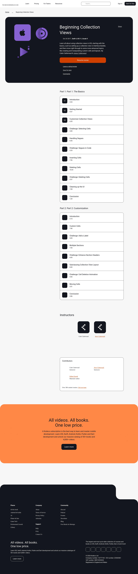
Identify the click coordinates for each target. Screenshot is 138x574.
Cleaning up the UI (77, 187)
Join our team (82, 387)
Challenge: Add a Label (79, 236)
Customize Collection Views (81, 119)
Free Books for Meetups (68, 524)
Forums (63, 515)
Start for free (130, 4)
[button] (28, 4)
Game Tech (14, 521)
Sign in (120, 4)
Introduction (74, 99)
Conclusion (74, 196)
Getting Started (76, 109)
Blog (62, 521)
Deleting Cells (75, 167)
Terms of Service (41, 512)
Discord (63, 509)
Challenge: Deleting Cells (80, 177)
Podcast (63, 512)
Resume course (82, 60)
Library (13, 527)
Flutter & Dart (15, 518)
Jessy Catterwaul (80, 53)
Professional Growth (17, 524)
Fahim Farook (74, 376)
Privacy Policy (40, 515)
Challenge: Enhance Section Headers (85, 255)
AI (11, 515)
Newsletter (64, 518)
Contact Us (39, 534)
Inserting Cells (75, 158)
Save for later (66, 70)
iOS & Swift (14, 509)
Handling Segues (76, 138)
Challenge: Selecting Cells (80, 129)
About (37, 509)
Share (118, 26)
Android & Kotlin (16, 512)
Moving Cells (75, 284)
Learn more (69, 447)
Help (37, 528)
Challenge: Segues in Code (80, 148)
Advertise (38, 518)
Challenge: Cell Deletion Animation (84, 274)
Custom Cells (75, 226)
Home (7, 12)
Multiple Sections (77, 245)
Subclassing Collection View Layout (84, 265)
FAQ (37, 531)
